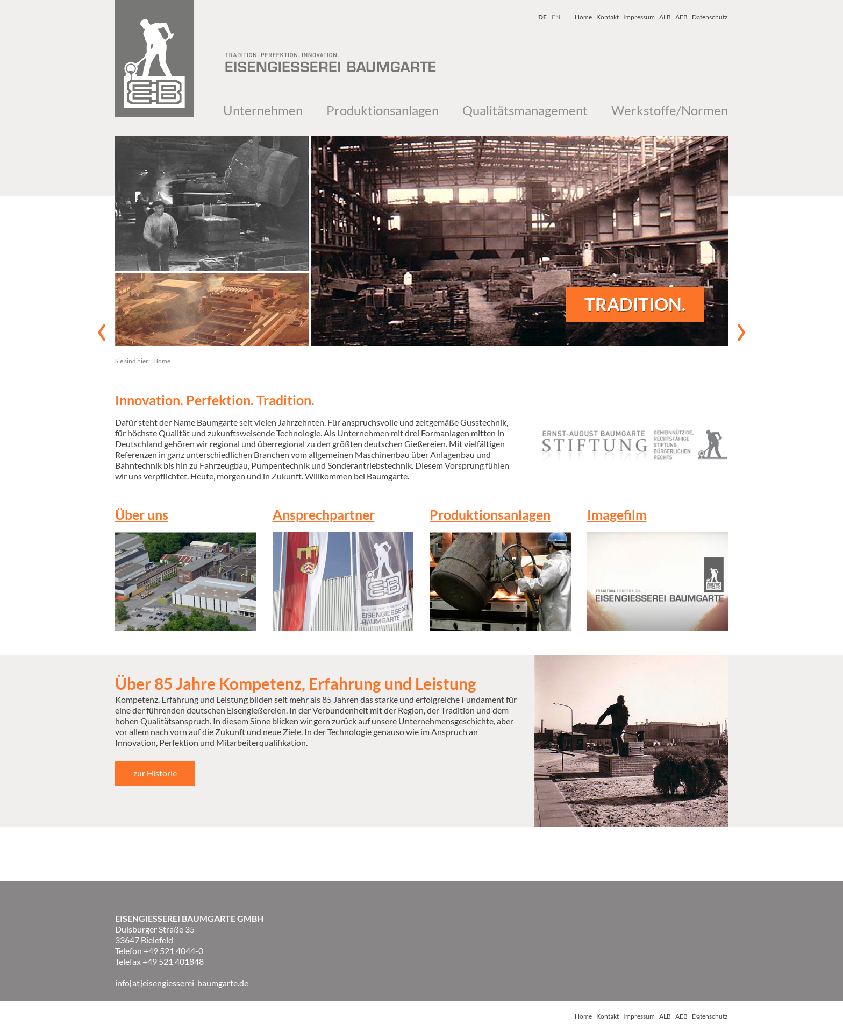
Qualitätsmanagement (525, 110)
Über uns (141, 514)
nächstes (741, 332)
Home (583, 17)
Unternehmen (263, 110)
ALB (665, 17)
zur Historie (155, 773)
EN (556, 17)
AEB (681, 17)
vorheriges (101, 332)
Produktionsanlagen (382, 110)
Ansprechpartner (324, 514)
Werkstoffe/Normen (669, 110)
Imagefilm (617, 514)
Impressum (639, 17)
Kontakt (607, 17)
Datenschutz (710, 17)
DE (542, 17)
